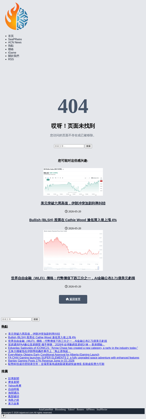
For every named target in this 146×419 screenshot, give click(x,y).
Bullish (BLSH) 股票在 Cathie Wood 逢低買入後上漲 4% (73, 220)
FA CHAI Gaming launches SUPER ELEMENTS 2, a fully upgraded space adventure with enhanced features (73, 357)
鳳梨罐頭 (13, 396)
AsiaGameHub (46, 409)
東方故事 (13, 403)
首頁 (11, 35)
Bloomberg (60, 409)
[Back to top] (3, 416)
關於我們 (13, 55)
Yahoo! (71, 409)
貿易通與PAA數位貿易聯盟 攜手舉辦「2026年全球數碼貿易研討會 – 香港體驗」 (56, 344)
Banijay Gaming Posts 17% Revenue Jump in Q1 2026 (41, 360)
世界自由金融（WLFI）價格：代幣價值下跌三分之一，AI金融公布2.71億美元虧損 (73, 278)
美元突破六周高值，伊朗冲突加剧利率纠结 (73, 203)
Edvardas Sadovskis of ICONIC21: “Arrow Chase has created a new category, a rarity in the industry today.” (73, 347)
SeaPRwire (15, 39)
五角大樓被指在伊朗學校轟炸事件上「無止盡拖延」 (39, 351)
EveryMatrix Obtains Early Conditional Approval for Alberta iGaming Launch (53, 354)
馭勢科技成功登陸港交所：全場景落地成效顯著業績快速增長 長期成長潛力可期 (56, 364)
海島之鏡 (13, 400)
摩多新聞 (13, 382)
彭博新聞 (13, 378)
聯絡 (11, 49)
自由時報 (13, 389)
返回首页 (73, 299)
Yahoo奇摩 (14, 385)
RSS (11, 59)
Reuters (80, 409)
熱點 (11, 45)
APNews (90, 409)
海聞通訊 (13, 392)
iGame (12, 52)
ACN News (14, 42)
